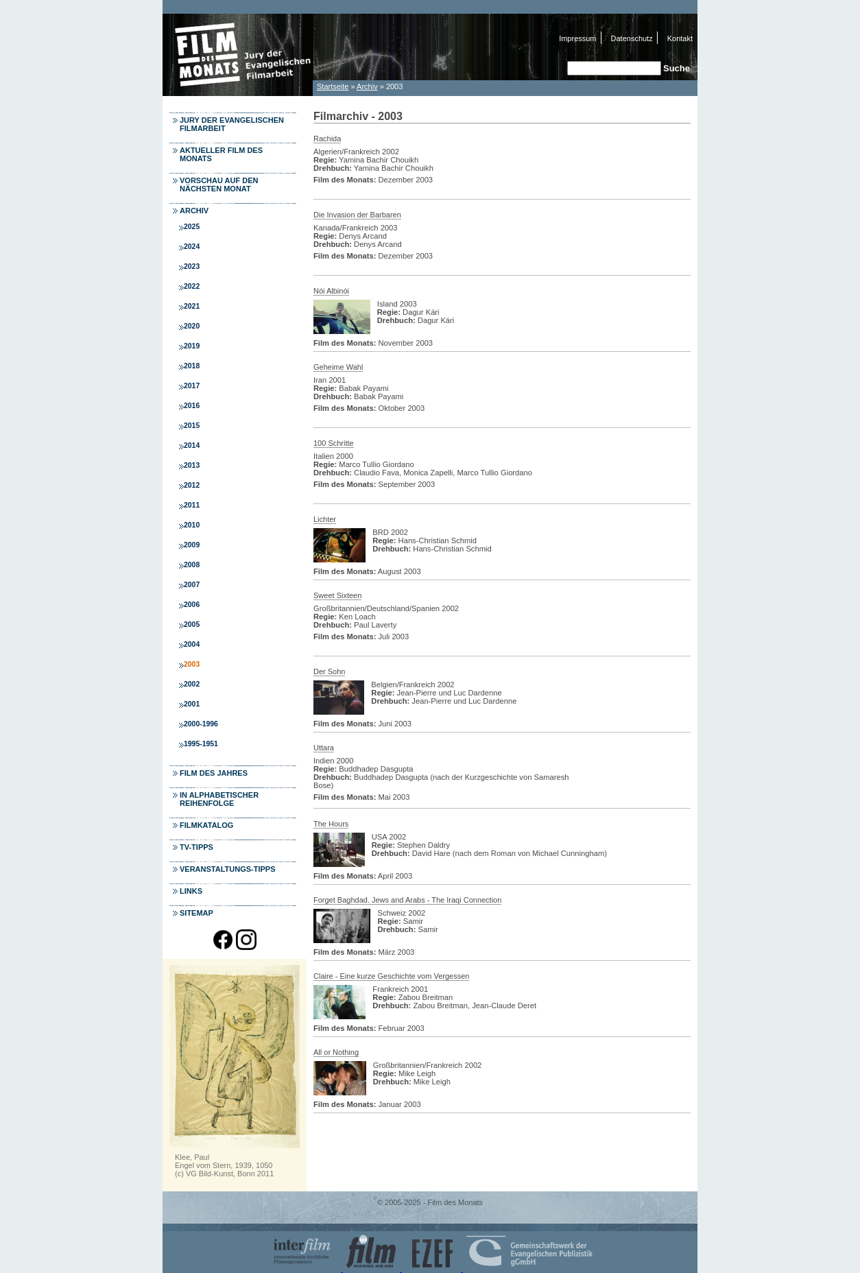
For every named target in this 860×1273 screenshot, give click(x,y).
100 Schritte (333, 443)
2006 (192, 604)
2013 (192, 465)
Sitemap (196, 913)
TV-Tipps (196, 847)
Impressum (577, 38)
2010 (192, 525)
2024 (192, 246)
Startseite (332, 86)
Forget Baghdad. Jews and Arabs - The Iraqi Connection (407, 900)
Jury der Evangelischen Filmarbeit (232, 124)
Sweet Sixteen (337, 595)
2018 (192, 366)
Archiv (367, 86)
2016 (192, 405)
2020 (192, 326)
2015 (192, 425)
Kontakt (680, 38)
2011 (192, 505)
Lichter (324, 519)
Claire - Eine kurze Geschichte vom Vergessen (391, 976)
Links (191, 891)
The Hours (330, 824)
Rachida (327, 138)
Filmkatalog (206, 825)
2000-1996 (201, 724)
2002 (192, 684)
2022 (192, 286)
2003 (192, 664)
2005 (192, 624)
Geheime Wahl (338, 367)
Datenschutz (632, 38)
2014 (192, 445)
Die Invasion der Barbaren (357, 215)
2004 (192, 644)
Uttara (323, 747)
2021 (192, 306)
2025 (192, 226)
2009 (192, 545)
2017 (192, 386)
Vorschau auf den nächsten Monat (219, 184)
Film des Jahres (214, 773)
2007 (192, 584)
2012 (192, 485)
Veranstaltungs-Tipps (228, 869)
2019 (192, 346)
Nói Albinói (331, 291)
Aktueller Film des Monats (221, 154)
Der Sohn (329, 671)
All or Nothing (336, 1052)
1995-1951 (201, 744)
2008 (192, 565)
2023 (192, 266)
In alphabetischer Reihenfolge (219, 799)
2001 (192, 704)
